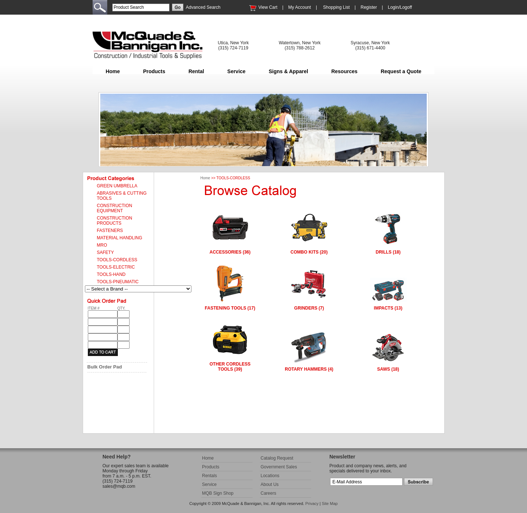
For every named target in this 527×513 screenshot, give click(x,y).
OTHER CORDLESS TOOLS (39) (229, 367)
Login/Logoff (400, 7)
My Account (299, 7)
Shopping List (336, 7)
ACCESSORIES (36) (229, 252)
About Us (270, 484)
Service (236, 71)
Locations (270, 475)
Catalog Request (277, 458)
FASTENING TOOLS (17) (230, 308)
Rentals (209, 475)
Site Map (329, 503)
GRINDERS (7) (309, 308)
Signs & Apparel (288, 71)
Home (113, 71)
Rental (196, 71)
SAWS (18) (388, 369)
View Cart (267, 7)
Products (154, 71)
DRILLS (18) (387, 252)
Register (368, 7)
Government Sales (279, 466)
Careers (268, 493)
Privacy (311, 503)
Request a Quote (401, 71)
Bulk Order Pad (104, 367)
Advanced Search (203, 7)
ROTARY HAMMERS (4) (309, 369)
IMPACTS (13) (388, 308)
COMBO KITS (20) (309, 252)
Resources (344, 71)
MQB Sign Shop (217, 493)
